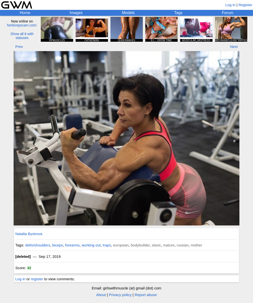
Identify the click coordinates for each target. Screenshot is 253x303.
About (101, 295)
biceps (57, 245)
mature (169, 245)
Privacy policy (120, 295)
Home (25, 13)
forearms (72, 245)
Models (128, 13)
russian (183, 245)
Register (245, 5)
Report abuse (146, 295)
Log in (230, 5)
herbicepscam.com (21, 25)
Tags (178, 13)
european (120, 245)
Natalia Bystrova (28, 234)
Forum (227, 13)
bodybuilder (140, 245)
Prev (19, 46)
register (37, 279)
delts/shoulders (37, 245)
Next (234, 46)
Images (76, 13)
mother (196, 245)
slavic (156, 245)
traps (107, 245)
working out (91, 245)
